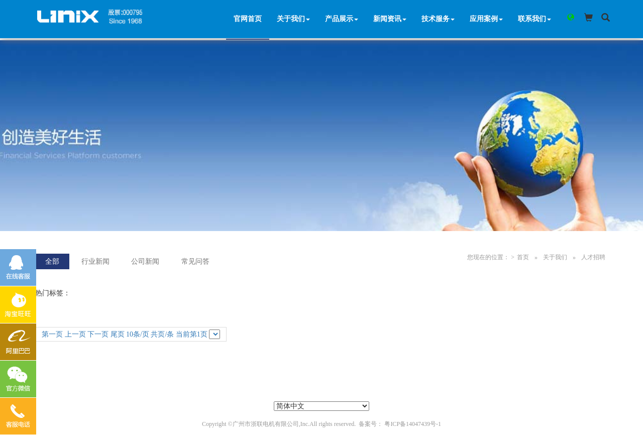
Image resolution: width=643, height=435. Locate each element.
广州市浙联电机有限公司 (266, 423)
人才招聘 (593, 257)
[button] (568, 18)
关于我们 (294, 20)
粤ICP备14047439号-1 (412, 423)
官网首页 (249, 20)
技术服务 (439, 20)
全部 (52, 261)
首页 (523, 257)
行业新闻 (95, 261)
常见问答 (195, 261)
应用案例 (487, 20)
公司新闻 (145, 261)
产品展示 (343, 20)
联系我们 (536, 20)
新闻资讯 (391, 20)
